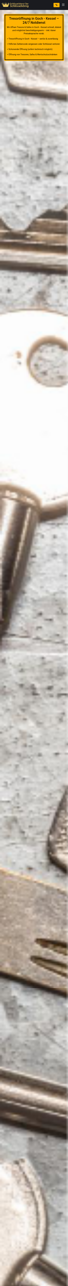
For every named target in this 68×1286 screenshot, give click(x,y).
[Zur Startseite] (15, 5)
